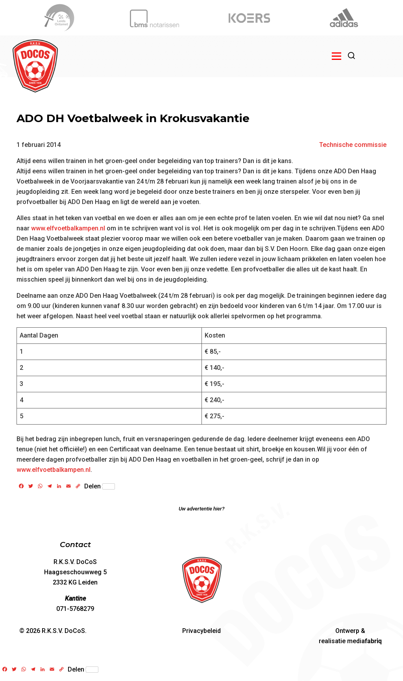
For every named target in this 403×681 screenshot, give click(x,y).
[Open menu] (336, 56)
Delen (99, 486)
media (364, 641)
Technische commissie (352, 144)
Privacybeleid (201, 631)
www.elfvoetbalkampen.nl (68, 228)
